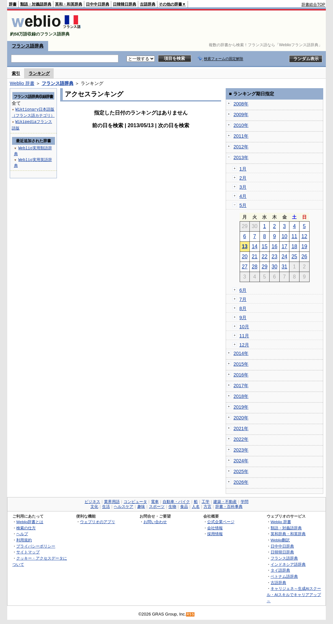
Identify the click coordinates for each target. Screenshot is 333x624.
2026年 (240, 482)
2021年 (240, 428)
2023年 (240, 450)
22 (265, 256)
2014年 (240, 353)
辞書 (13, 4)
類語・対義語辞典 (35, 4)
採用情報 (215, 534)
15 (265, 246)
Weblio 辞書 (22, 83)
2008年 (240, 103)
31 (284, 266)
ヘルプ (22, 534)
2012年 (240, 146)
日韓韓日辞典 (124, 4)
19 (304, 246)
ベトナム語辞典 (284, 576)
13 (244, 246)
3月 (242, 187)
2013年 (240, 157)
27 (244, 266)
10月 (244, 326)
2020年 (240, 417)
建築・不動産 (225, 502)
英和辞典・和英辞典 (288, 534)
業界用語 (112, 502)
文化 (94, 507)
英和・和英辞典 (68, 4)
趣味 (141, 507)
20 (244, 256)
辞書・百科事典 (229, 507)
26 (304, 256)
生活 (106, 507)
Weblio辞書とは (29, 522)
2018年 (240, 396)
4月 (242, 196)
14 (255, 246)
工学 (205, 502)
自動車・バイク (176, 502)
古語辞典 (147, 4)
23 (274, 256)
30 (274, 266)
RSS (190, 614)
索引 (16, 73)
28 (255, 266)
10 (284, 236)
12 (304, 236)
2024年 (240, 460)
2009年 (240, 114)
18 (294, 246)
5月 (242, 205)
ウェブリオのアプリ (97, 522)
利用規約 (24, 540)
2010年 (240, 125)
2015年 (240, 364)
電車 (155, 502)
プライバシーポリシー (35, 546)
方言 (207, 507)
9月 (242, 317)
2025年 (240, 471)
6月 (242, 290)
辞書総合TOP (313, 4)
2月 (242, 178)
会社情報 (215, 528)
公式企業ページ (220, 522)
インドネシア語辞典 (288, 564)
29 (265, 266)
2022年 (240, 439)
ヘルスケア (123, 507)
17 (284, 246)
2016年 (240, 374)
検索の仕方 (26, 528)
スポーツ (157, 507)
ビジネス (92, 502)
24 (284, 256)
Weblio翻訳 (280, 540)
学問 (244, 502)
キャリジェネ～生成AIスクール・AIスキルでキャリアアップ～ (294, 594)
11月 (244, 335)
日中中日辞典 (97, 4)
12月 (244, 344)
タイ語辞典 (280, 570)
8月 (242, 308)
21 (255, 256)
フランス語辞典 (28, 45)
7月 (242, 299)
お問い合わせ (155, 522)
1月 (242, 168)
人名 (196, 507)
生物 (172, 507)
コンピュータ (135, 502)
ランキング (39, 73)
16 (274, 246)
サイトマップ (28, 552)
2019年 (240, 407)
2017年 (240, 385)
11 (294, 236)
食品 (184, 507)
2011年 (240, 136)
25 (294, 256)
